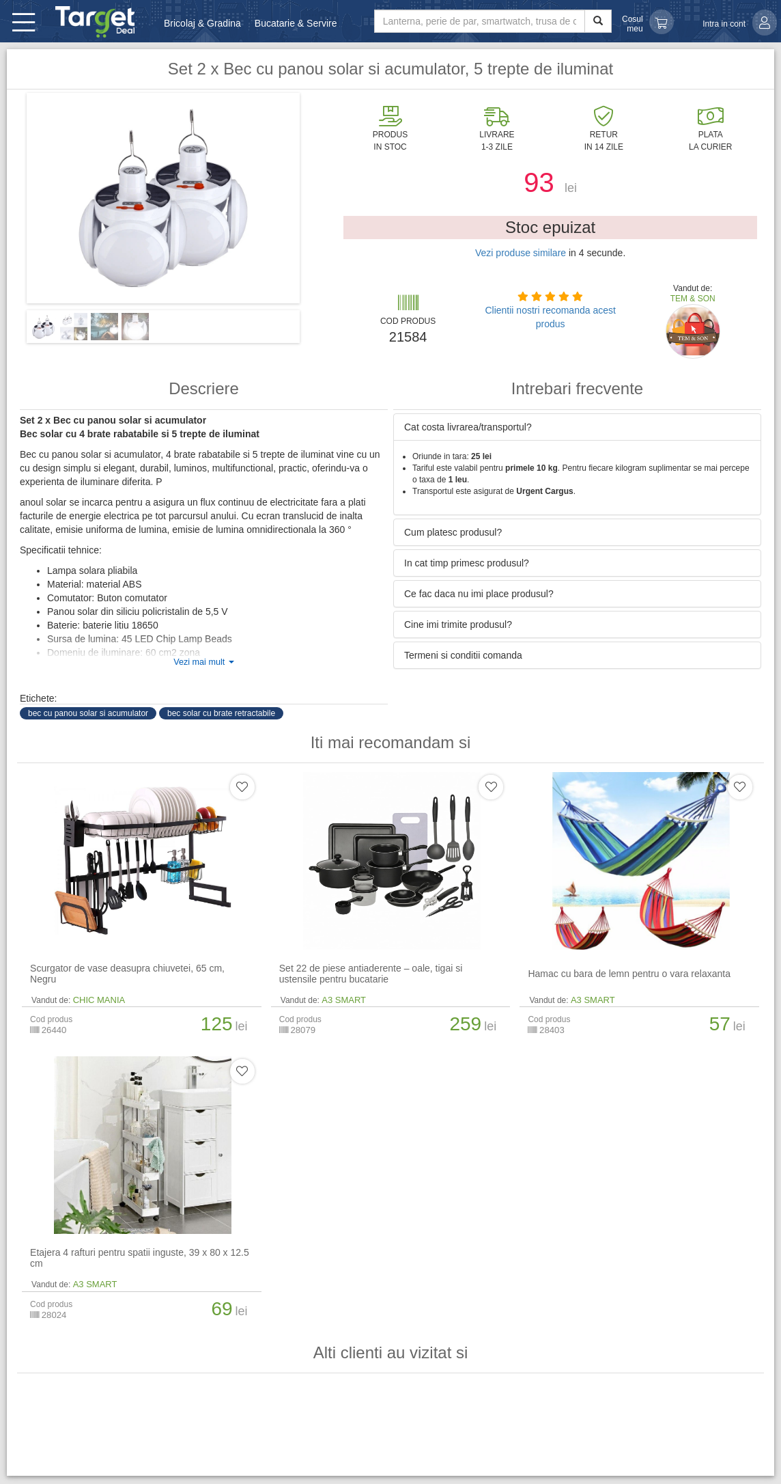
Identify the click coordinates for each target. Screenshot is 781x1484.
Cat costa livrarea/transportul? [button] (468, 427)
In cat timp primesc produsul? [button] (466, 563)
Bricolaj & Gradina (202, 23)
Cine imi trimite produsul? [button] (458, 624)
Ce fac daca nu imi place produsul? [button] (479, 593)
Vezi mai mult (203, 662)
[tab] (577, 427)
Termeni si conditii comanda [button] (463, 655)
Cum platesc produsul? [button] (453, 532)
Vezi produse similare (520, 252)
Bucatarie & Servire (296, 23)
